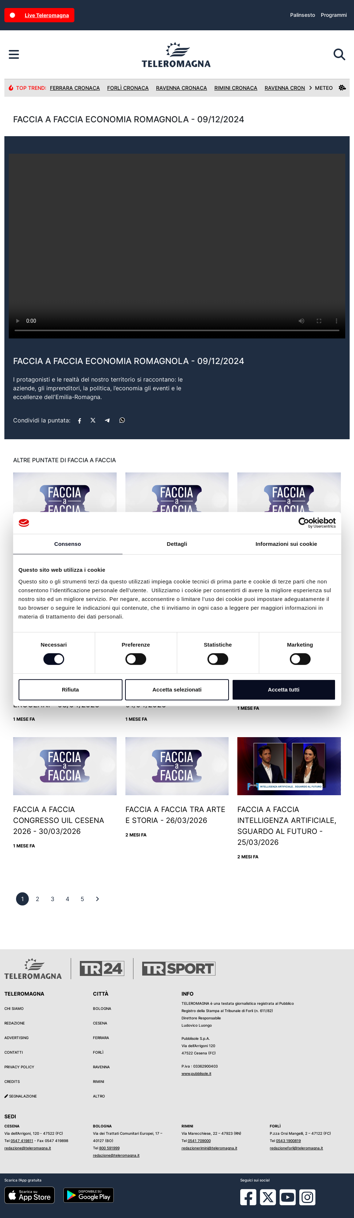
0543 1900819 (288, 1140)
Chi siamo (14, 1008)
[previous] (22, 898)
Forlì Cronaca (128, 88)
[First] (97, 898)
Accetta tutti (284, 689)
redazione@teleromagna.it (27, 1148)
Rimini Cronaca (235, 88)
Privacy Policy (19, 1067)
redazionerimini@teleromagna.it (209, 1148)
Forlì (98, 1052)
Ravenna (101, 1067)
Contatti (13, 1052)
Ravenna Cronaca (181, 88)
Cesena (100, 1023)
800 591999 (109, 1148)
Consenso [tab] (67, 544)
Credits (12, 1081)
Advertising (16, 1037)
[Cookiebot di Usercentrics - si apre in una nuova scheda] (304, 522)
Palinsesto (302, 15)
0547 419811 (22, 1140)
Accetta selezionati (177, 689)
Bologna (102, 1008)
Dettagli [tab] (177, 544)
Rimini (98, 1081)
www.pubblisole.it (196, 1073)
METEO (327, 88)
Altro (99, 1096)
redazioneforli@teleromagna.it (296, 1148)
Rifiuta (70, 689)
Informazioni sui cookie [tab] (286, 544)
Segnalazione (20, 1096)
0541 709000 (199, 1140)
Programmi (334, 15)
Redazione (14, 1023)
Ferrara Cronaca (75, 88)
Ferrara (101, 1037)
